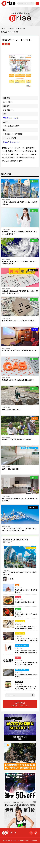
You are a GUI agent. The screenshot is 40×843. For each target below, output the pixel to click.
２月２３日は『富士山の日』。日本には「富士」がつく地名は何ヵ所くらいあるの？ (19, 529)
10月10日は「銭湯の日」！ (12, 469)
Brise (3, 28)
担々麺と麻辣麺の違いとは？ (25, 602)
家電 (34, 329)
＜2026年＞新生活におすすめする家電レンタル (19, 350)
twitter (35, 833)
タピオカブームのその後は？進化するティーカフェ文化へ (26, 663)
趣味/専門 (32, 270)
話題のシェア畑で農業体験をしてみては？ (17, 439)
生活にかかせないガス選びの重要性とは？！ (18, 380)
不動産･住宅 (12, 28)
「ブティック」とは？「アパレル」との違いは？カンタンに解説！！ (26, 640)
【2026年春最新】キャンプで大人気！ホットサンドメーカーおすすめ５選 (26, 689)
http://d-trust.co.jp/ (11, 142)
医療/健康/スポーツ (29, 448)
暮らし (33, 181)
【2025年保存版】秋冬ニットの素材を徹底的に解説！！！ (25, 627)
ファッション (31, 548)
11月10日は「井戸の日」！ (12, 410)
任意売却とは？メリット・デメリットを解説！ (19, 321)
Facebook (31, 833)
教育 (34, 418)
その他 (22, 28)
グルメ (18, 597)
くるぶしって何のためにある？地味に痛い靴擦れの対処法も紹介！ (26, 652)
